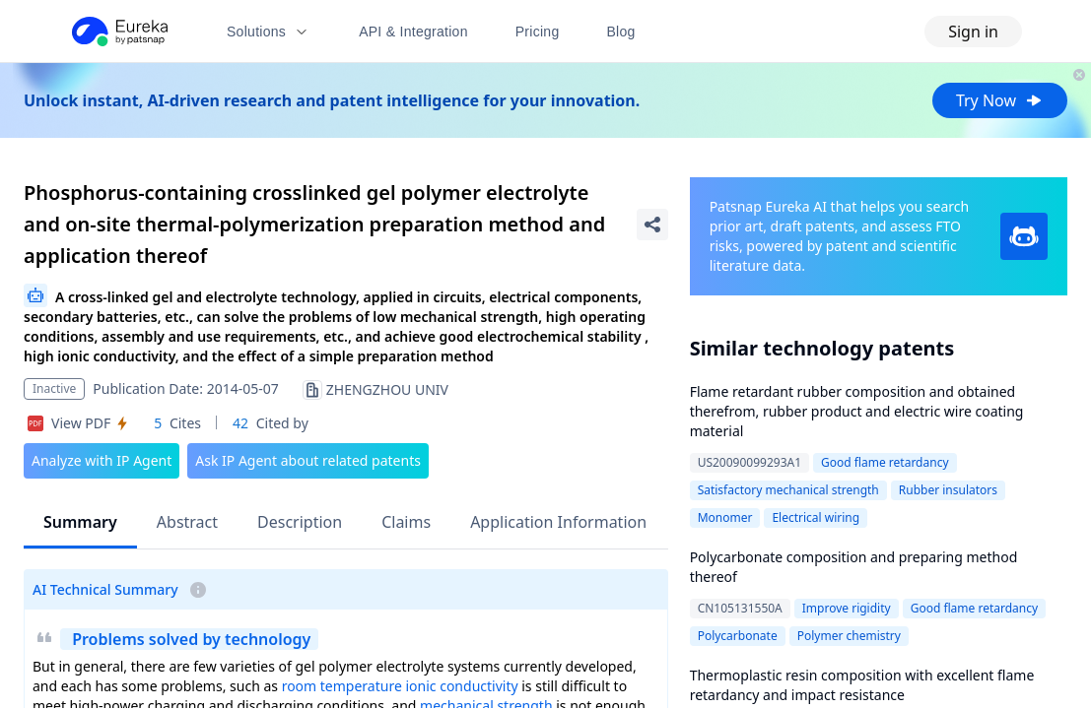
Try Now (1000, 100)
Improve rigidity (846, 608)
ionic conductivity (461, 686)
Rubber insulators (948, 490)
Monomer (725, 517)
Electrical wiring (815, 517)
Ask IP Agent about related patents (308, 460)
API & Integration (413, 31)
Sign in (973, 31)
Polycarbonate (738, 635)
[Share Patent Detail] (652, 224)
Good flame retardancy (885, 462)
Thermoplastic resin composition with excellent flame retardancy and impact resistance (862, 685)
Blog (621, 31)
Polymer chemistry (849, 635)
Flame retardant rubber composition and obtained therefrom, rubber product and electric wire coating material (857, 411)
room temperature (342, 686)
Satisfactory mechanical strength (788, 490)
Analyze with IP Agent (101, 460)
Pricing (537, 31)
